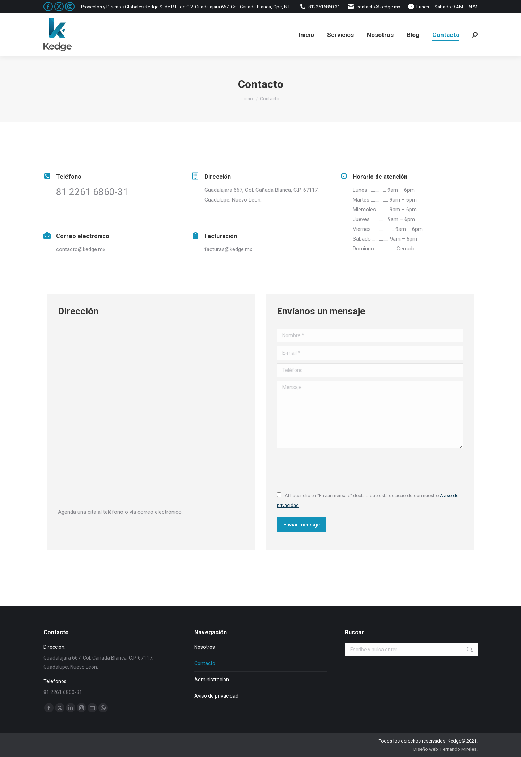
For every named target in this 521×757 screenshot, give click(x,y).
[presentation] (332, 469)
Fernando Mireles (458, 749)
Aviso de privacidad (216, 696)
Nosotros (204, 647)
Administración (211, 679)
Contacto (204, 663)
